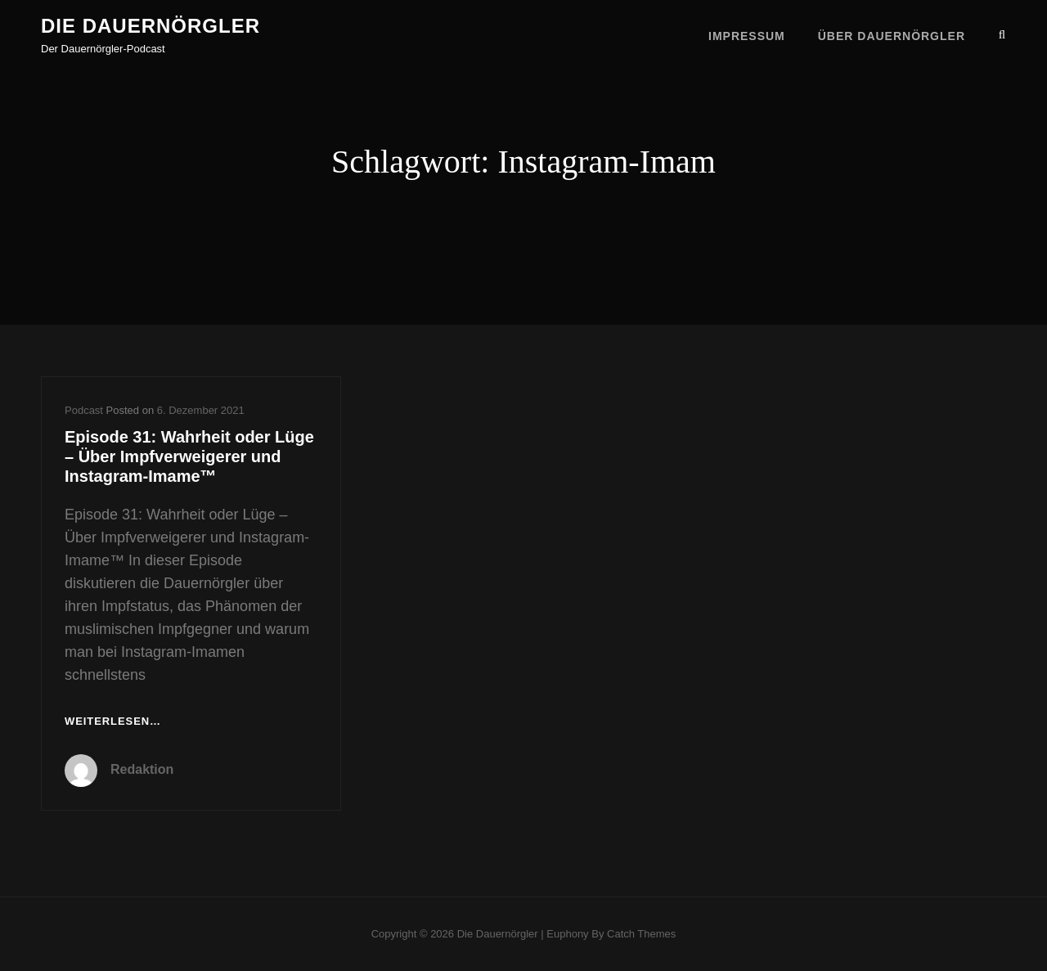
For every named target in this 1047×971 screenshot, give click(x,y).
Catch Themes (641, 934)
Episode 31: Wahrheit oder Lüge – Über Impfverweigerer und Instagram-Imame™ (189, 456)
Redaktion (141, 769)
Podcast (84, 410)
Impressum (746, 34)
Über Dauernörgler (891, 34)
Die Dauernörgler (150, 26)
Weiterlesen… (113, 722)
